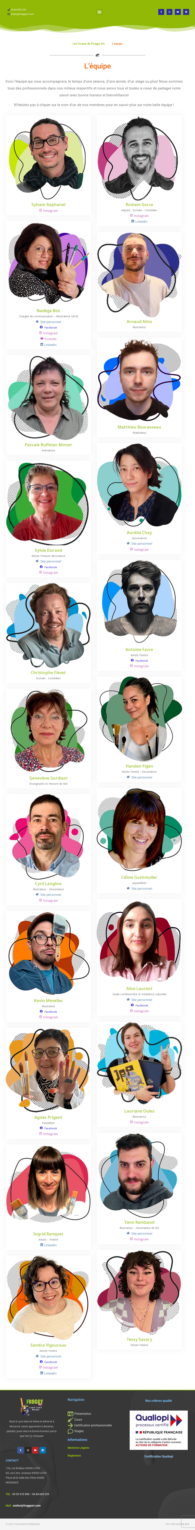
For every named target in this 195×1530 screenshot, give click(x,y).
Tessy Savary (139, 1339)
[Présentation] (97, 1414)
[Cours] (97, 1420)
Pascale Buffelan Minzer (48, 445)
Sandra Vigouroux (48, 1345)
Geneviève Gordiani (48, 778)
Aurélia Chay (139, 532)
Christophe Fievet (48, 672)
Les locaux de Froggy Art (89, 43)
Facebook (50, 327)
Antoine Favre (139, 649)
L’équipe (117, 43)
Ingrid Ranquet (48, 1234)
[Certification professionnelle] (97, 1425)
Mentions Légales (78, 1447)
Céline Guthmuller (139, 877)
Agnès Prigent (48, 1117)
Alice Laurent (139, 988)
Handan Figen (139, 766)
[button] (99, 12)
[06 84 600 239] (34, 10)
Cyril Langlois (48, 883)
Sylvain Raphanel (48, 204)
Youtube (50, 339)
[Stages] (97, 1431)
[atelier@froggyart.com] (34, 14)
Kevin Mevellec (48, 1000)
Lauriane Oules (139, 1111)
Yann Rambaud (139, 1222)
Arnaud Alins (139, 321)
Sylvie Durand (48, 550)
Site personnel (50, 322)
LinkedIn (141, 221)
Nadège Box (48, 311)
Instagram (50, 211)
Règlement (74, 1455)
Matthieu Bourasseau (139, 427)
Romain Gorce (139, 204)
